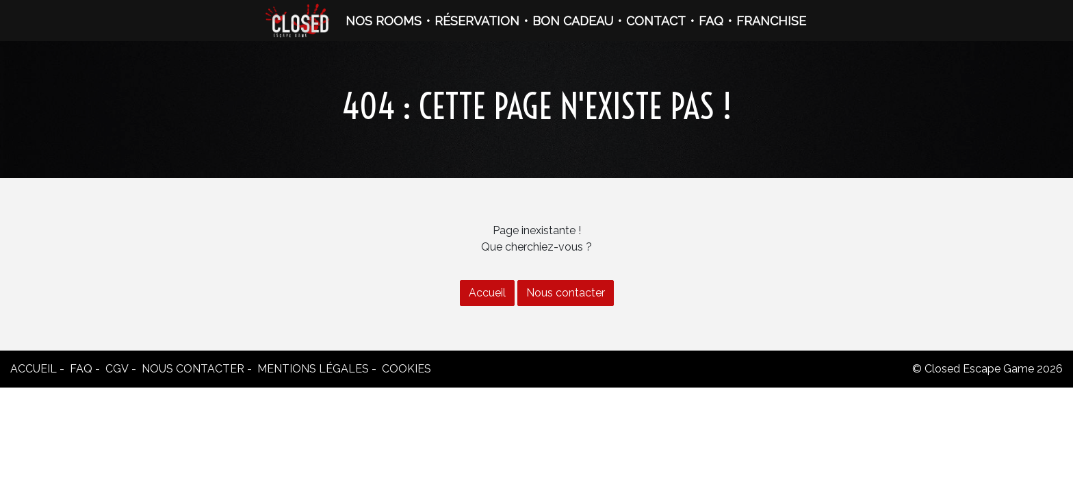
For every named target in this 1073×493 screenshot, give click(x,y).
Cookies (406, 368)
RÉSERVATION (477, 21)
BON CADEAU (572, 21)
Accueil (487, 292)
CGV (117, 368)
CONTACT (656, 21)
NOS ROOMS (384, 21)
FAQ (711, 21)
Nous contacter (565, 292)
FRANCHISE (771, 21)
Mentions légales (313, 368)
